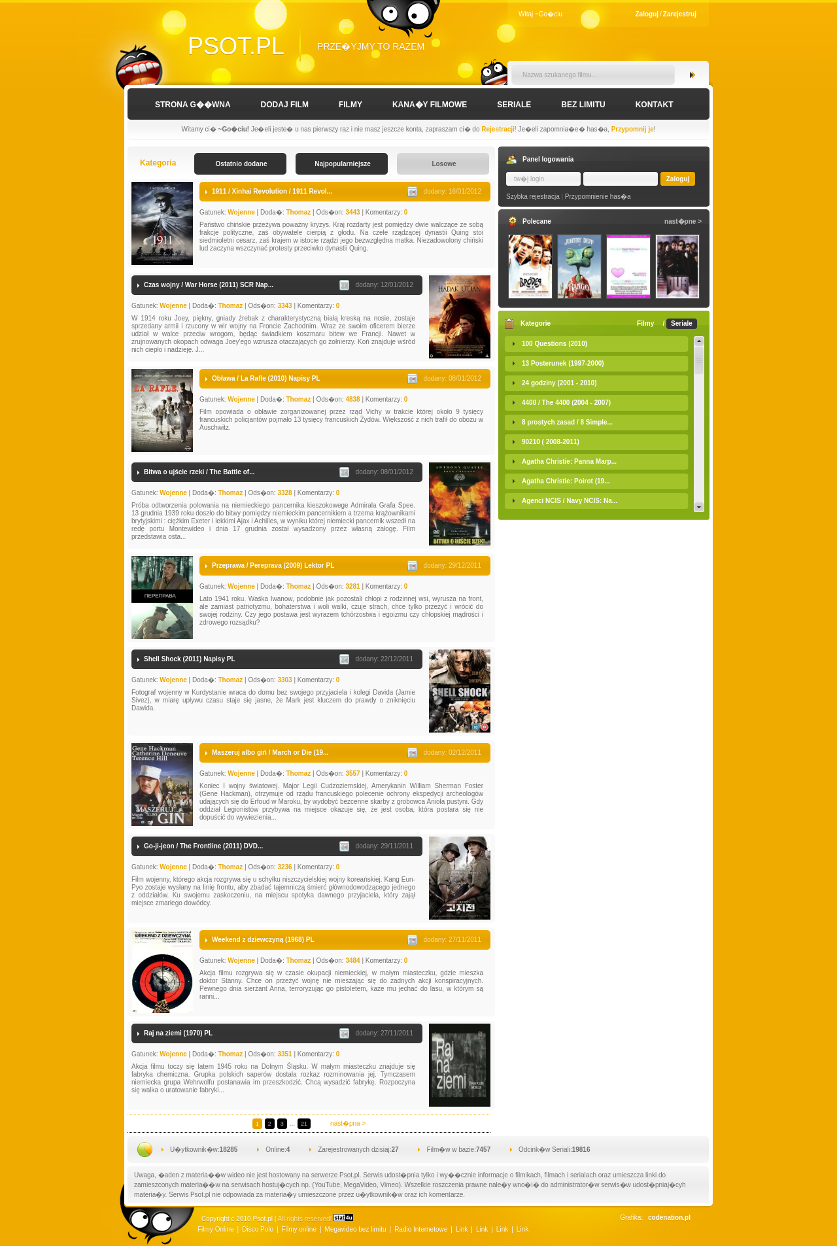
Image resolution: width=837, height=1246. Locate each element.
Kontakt (655, 104)
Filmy (350, 104)
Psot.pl (236, 46)
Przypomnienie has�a (598, 196)
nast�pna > (348, 1123)
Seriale (514, 104)
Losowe (444, 163)
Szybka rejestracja (533, 196)
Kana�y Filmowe (429, 104)
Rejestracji (498, 129)
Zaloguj (647, 14)
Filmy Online (215, 1229)
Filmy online (299, 1229)
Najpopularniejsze (343, 163)
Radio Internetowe (420, 1229)
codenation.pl (669, 1217)
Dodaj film (285, 104)
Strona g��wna (193, 104)
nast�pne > (683, 221)
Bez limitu (583, 104)
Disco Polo (257, 1229)
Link (462, 1229)
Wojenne (241, 212)
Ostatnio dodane (241, 163)
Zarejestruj (679, 14)
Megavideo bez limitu (355, 1229)
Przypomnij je (632, 129)
